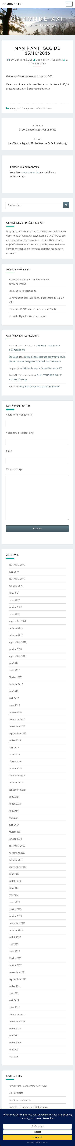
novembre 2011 (17, 972)
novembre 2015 (17, 726)
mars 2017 (14, 670)
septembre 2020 (17, 621)
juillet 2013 (15, 880)
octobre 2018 (16, 635)
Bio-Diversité (16, 1092)
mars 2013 (14, 902)
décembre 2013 (17, 845)
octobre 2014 (16, 782)
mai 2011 (13, 993)
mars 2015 (14, 754)
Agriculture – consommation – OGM (28, 1085)
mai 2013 (13, 894)
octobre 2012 (16, 930)
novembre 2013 (17, 852)
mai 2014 (13, 817)
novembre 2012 (17, 923)
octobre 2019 (16, 628)
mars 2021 (14, 614)
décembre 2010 (17, 1014)
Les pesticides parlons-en (22, 290)
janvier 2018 (15, 649)
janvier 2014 (15, 838)
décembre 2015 (17, 719)
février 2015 (15, 761)
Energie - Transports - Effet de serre (31, 108)
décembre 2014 (17, 775)
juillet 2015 (15, 740)
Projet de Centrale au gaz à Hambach (39, 386)
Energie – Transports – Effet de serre (28, 1106)
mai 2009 (13, 1056)
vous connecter (30, 172)
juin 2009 (13, 1049)
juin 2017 (13, 663)
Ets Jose (13, 356)
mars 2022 (14, 600)
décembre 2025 (17, 564)
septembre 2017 (17, 656)
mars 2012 (14, 951)
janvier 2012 (15, 965)
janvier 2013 (15, 916)
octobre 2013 (16, 859)
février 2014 (15, 831)
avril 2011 (14, 1000)
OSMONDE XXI (12, 4)
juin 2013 (13, 887)
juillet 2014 (15, 803)
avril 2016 (14, 698)
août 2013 (14, 873)
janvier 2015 (15, 768)
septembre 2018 (17, 642)
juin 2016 (13, 691)
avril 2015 (14, 747)
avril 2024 (14, 571)
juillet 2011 (15, 986)
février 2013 (15, 909)
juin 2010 (13, 1035)
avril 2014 (14, 824)
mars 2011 (14, 1007)
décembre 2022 (17, 578)
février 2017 (15, 677)
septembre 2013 (17, 866)
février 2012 (15, 958)
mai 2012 (13, 944)
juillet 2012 (15, 937)
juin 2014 (13, 810)
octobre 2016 (16, 684)
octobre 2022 (16, 585)
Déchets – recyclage (19, 1099)
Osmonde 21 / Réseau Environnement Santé (33, 309)
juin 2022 (13, 592)
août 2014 (14, 796)
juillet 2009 (15, 1042)
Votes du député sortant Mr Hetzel (27, 316)
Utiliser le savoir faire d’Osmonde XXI (42, 368)
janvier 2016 (15, 712)
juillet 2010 (15, 1028)
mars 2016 (14, 705)
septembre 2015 (17, 733)
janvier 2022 (15, 607)
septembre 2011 (17, 979)
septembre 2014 (17, 789)
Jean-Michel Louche (49, 59)
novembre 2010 (17, 1021)
